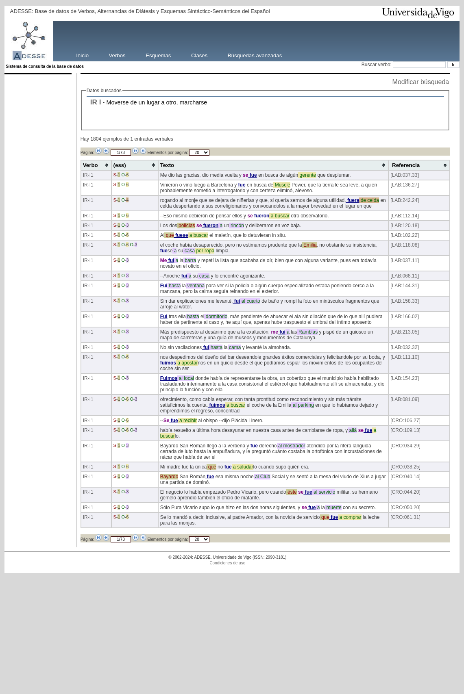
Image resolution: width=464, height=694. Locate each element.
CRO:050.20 (405, 507)
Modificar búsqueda (420, 81)
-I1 (91, 175)
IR (93, 102)
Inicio (82, 55)
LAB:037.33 (405, 175)
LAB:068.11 (405, 276)
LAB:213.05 (405, 332)
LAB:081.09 (405, 399)
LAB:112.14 (405, 216)
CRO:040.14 (405, 476)
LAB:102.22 (405, 235)
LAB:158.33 (405, 301)
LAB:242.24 (405, 200)
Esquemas (158, 55)
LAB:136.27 (405, 185)
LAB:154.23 (405, 378)
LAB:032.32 (405, 347)
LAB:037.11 (405, 260)
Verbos (117, 55)
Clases (199, 55)
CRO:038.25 (405, 467)
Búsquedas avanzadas (255, 55)
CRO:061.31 (405, 517)
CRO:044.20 (405, 492)
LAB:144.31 (405, 285)
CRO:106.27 (405, 420)
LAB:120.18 (405, 225)
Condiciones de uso (227, 563)
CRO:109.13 (405, 430)
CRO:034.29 (405, 446)
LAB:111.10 (405, 357)
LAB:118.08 (405, 245)
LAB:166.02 (405, 316)
